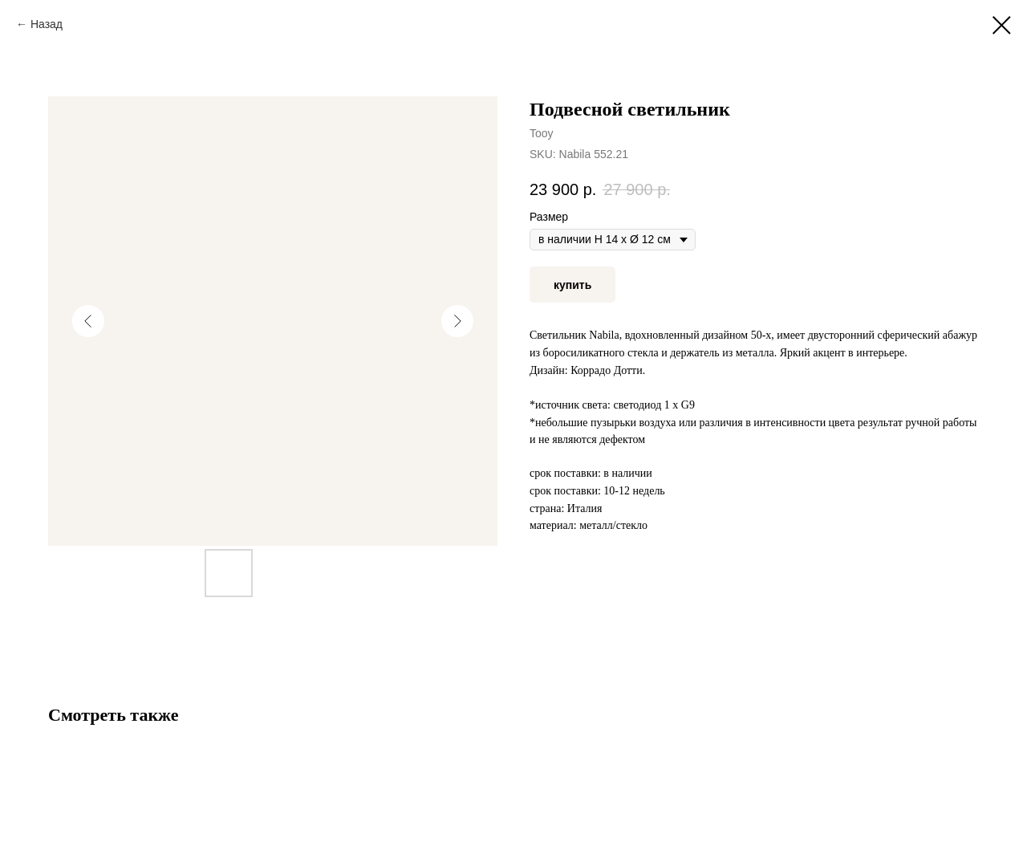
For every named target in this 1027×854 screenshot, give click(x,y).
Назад (46, 24)
